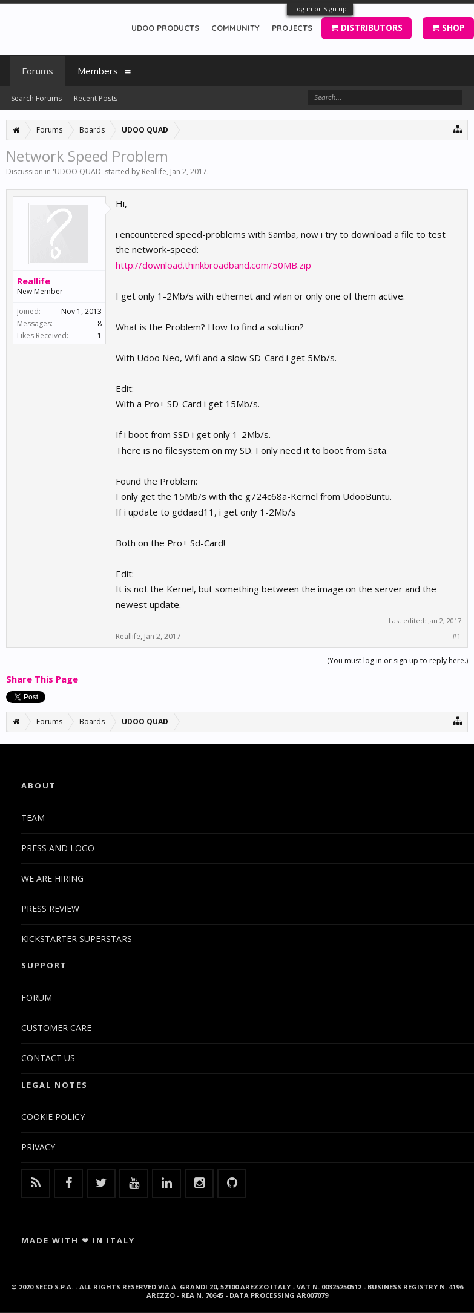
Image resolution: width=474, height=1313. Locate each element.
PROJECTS (292, 28)
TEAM (33, 817)
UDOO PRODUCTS (165, 28)
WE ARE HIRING (52, 878)
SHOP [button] (448, 27)
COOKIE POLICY (53, 1116)
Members (97, 71)
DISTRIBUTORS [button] (367, 27)
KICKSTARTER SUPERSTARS (76, 939)
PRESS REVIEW (50, 908)
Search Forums (36, 98)
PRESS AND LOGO (57, 848)
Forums (37, 71)
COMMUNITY (235, 28)
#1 (456, 636)
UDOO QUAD (77, 171)
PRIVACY (38, 1147)
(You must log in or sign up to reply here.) (397, 660)
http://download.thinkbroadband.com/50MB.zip (213, 265)
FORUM (36, 997)
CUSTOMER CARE (56, 1027)
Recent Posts (95, 98)
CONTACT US (48, 1058)
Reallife (154, 171)
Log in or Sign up (320, 8)
